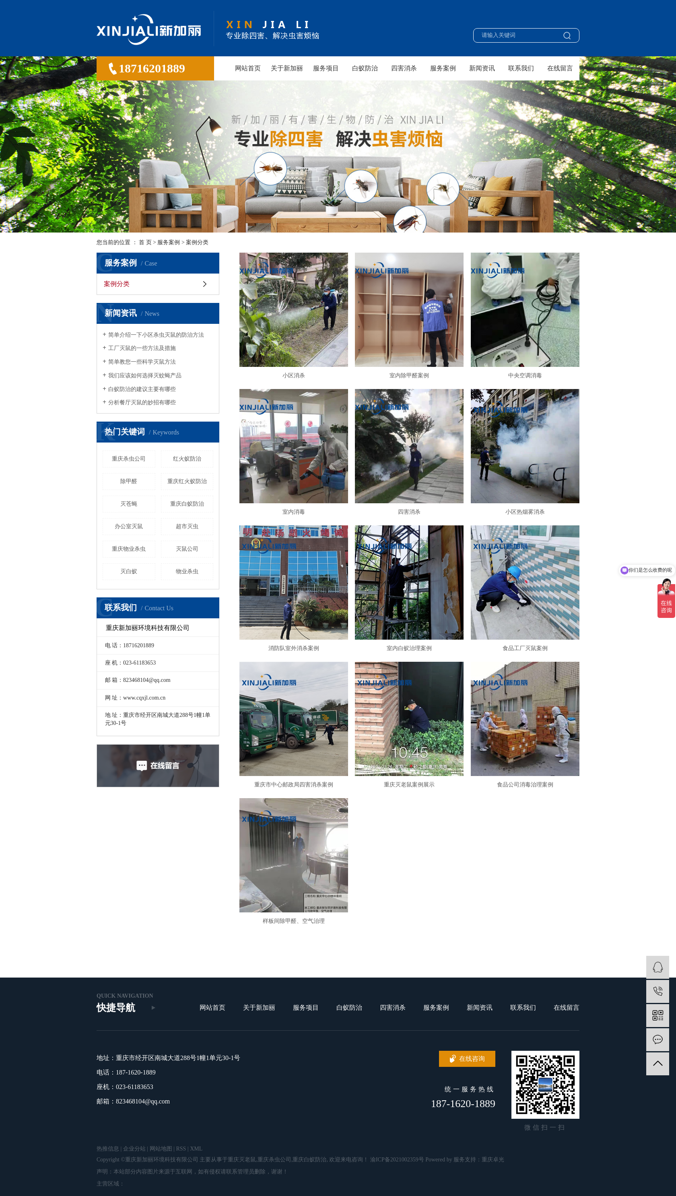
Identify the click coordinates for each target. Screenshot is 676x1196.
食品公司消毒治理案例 (525, 785)
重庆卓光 (493, 1160)
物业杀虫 (187, 571)
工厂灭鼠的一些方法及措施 (142, 348)
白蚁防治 (365, 68)
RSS (181, 1149)
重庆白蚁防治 (187, 504)
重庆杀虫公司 (129, 459)
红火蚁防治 (187, 459)
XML (196, 1149)
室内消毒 (293, 512)
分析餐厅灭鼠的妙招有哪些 (142, 402)
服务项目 (326, 68)
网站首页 (248, 68)
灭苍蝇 (128, 504)
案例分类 (197, 242)
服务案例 (443, 68)
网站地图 (161, 1149)
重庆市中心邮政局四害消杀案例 (293, 785)
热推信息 (108, 1149)
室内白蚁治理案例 (409, 648)
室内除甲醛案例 (409, 376)
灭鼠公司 (187, 549)
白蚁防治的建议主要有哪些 (142, 389)
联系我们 (521, 68)
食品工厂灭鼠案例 (525, 648)
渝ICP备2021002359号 (397, 1160)
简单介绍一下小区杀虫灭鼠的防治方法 (156, 335)
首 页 (145, 242)
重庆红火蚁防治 (187, 481)
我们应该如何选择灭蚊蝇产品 (144, 376)
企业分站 (134, 1149)
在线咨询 (472, 1058)
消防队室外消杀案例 (293, 648)
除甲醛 (128, 481)
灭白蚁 (128, 571)
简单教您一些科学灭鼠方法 (142, 362)
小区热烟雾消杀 (525, 512)
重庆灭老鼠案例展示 (409, 785)
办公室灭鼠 (129, 526)
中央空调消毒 (525, 376)
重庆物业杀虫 (129, 549)
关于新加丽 (287, 68)
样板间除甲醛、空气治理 (294, 921)
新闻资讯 (482, 68)
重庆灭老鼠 (242, 1160)
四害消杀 (404, 68)
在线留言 (560, 68)
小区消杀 (293, 376)
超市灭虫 (187, 526)
